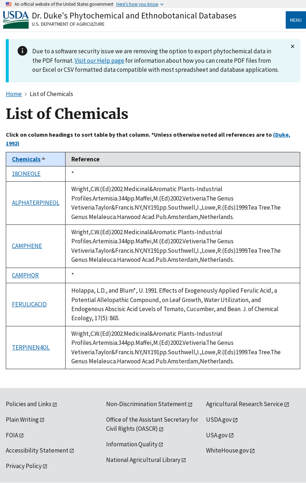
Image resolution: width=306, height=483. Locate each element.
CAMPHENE (27, 246)
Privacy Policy (24, 466)
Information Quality (132, 444)
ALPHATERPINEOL (35, 203)
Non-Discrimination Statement (146, 404)
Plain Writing (22, 420)
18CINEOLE (26, 174)
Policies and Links (28, 404)
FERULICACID (29, 304)
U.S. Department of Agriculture (68, 24)
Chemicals (29, 159)
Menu (296, 20)
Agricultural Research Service (244, 404)
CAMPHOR (25, 275)
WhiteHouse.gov (227, 450)
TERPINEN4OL (31, 347)
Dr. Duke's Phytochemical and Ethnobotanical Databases (134, 15)
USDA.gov (219, 420)
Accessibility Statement (37, 450)
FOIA (12, 435)
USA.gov (217, 435)
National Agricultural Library (143, 460)
